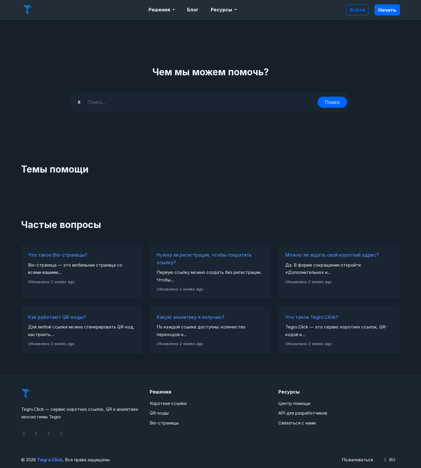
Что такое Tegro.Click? (311, 317)
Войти (357, 10)
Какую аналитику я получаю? (191, 317)
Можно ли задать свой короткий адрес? (332, 255)
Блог (193, 10)
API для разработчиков (302, 413)
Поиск (332, 102)
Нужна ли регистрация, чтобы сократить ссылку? (204, 258)
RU (388, 459)
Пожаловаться (357, 459)
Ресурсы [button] (222, 10)
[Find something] (201, 102)
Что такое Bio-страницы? (57, 255)
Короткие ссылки (168, 403)
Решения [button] (160, 10)
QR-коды (159, 413)
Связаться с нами (297, 423)
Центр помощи (294, 403)
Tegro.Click (50, 459)
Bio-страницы (164, 423)
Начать (387, 10)
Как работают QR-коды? (57, 317)
